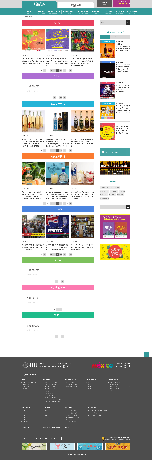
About (29, 12)
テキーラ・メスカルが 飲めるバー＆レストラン (56, 428)
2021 (89, 387)
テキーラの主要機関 (50, 387)
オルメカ (120, 195)
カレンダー (104, 195)
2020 (89, 389)
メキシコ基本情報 (71, 411)
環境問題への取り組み (50, 397)
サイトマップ (55, 438)
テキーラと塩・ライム (116, 389)
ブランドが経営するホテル (73, 421)
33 (71, 70)
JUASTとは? (26, 385)
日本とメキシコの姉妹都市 (95, 415)
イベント (110, 188)
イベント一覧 (25, 428)
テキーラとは (41, 12)
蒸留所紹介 (26, 421)
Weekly (115, 37)
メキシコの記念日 (132, 12)
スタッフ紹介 (26, 387)
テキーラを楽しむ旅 (71, 413)
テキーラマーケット (69, 12)
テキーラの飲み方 (83, 12)
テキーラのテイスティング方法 (118, 382)
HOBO (118, 188)
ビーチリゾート (70, 419)
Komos (123, 191)
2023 (89, 382)
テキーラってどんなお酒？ (52, 382)
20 (61, 70)
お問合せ (26, 438)
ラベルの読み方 (49, 395)
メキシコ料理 (108, 12)
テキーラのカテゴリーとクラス (53, 391)
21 (64, 70)
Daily (105, 37)
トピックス (112, 408)
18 (54, 70)
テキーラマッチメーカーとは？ (53, 399)
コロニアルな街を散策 (72, 415)
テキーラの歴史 (49, 393)
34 (71, 151)
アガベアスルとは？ (71, 385)
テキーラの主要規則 (50, 389)
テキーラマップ (95, 12)
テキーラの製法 (70, 382)
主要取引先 (26, 389)
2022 (89, 385)
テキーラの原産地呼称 (50, 385)
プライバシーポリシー (40, 438)
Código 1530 (105, 198)
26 (71, 254)
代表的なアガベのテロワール (74, 387)
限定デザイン (105, 191)
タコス (103, 188)
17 (51, 70)
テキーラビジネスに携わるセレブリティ (55, 401)
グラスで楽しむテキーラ (116, 385)
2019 (24, 419)
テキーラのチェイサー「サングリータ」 (120, 387)
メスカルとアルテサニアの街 (74, 417)
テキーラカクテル (114, 391)
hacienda (114, 191)
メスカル (112, 195)
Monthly (125, 37)
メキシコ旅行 (120, 12)
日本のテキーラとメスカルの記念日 (97, 411)
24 (71, 203)
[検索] (128, 22)
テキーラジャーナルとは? (29, 382)
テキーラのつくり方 (54, 12)
